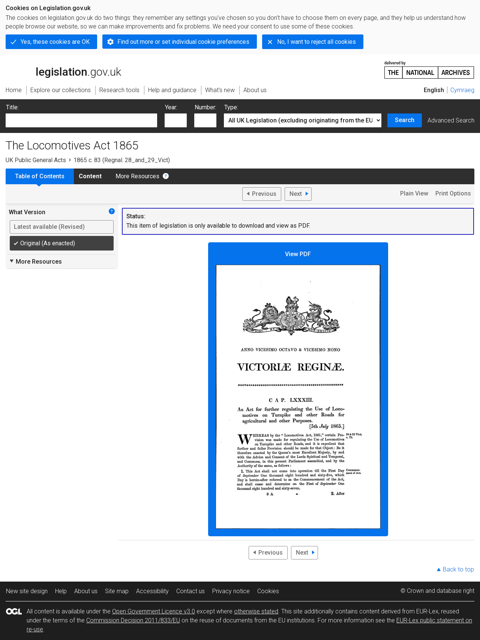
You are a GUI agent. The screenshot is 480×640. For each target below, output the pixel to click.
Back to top (458, 569)
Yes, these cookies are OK (55, 41)
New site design (27, 591)
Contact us (190, 591)
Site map (117, 591)
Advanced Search (451, 120)
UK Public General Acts (36, 160)
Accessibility (152, 591)
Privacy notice (231, 591)
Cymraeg (462, 90)
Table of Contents (39, 176)
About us (86, 591)
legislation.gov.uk (63, 69)
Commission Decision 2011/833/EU (133, 620)
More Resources (137, 176)
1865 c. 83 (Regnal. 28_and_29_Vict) (122, 160)
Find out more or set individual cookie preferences (183, 41)
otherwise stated (256, 611)
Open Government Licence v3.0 (153, 611)
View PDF (298, 390)
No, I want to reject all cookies (316, 41)
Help (61, 591)
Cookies (268, 591)
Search (404, 120)
